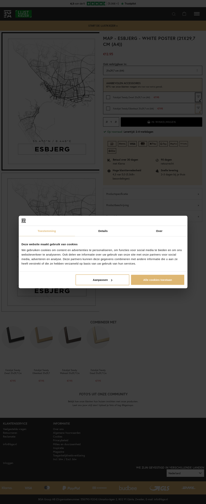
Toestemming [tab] (47, 230)
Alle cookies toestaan (157, 279)
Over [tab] (159, 230)
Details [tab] (103, 230)
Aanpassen (102, 279)
